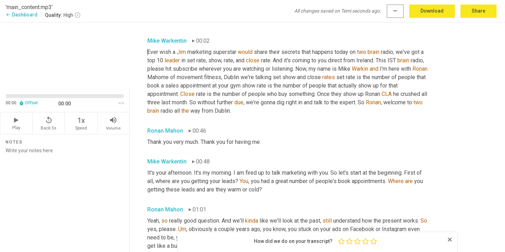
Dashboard (22, 15)
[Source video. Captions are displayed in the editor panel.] (65, 54)
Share (478, 11)
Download (432, 11)
